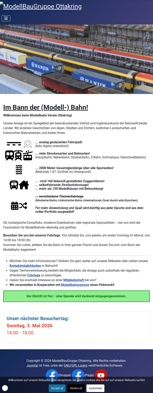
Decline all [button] (76, 388)
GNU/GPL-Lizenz (75, 365)
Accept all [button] (57, 388)
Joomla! (32, 365)
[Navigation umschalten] (6, 18)
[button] (5, 388)
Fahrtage (33, 275)
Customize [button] (95, 388)
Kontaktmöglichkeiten (25, 266)
